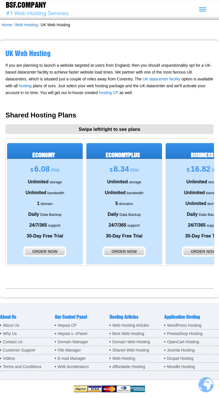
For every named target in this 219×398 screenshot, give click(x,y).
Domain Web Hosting (131, 342)
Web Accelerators (73, 366)
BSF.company (26, 4)
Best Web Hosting (128, 333)
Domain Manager (73, 342)
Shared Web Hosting (130, 350)
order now (45, 251)
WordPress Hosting (184, 325)
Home (6, 25)
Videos (9, 358)
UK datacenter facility (161, 79)
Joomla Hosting (181, 350)
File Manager (69, 350)
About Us (11, 325)
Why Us (10, 333)
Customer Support (19, 350)
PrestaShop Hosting (185, 333)
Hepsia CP (67, 325)
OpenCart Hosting (183, 342)
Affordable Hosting (128, 366)
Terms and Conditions (22, 366)
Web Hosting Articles (130, 325)
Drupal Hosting (180, 358)
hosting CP (108, 92)
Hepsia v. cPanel (72, 333)
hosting (25, 86)
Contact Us (13, 342)
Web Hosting (26, 25)
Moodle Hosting (181, 366)
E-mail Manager (72, 358)
